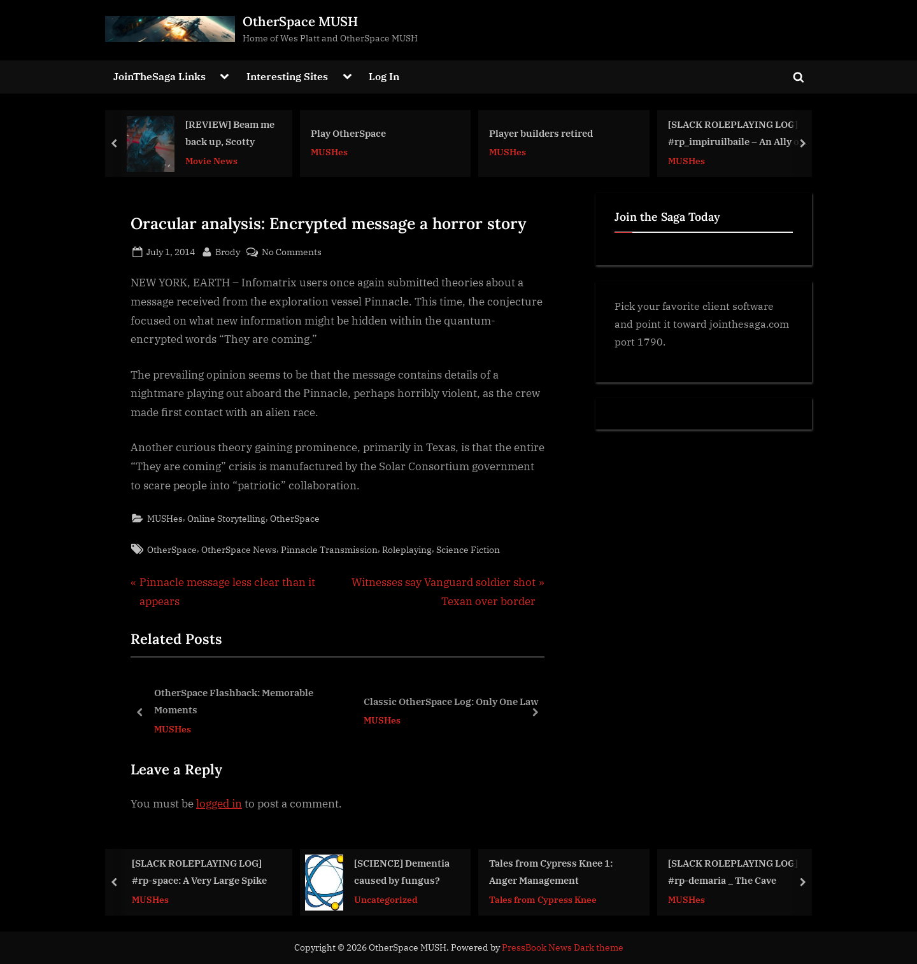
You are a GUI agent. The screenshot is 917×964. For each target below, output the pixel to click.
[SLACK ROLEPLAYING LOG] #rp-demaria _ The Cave (733, 871)
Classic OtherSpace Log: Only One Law (451, 701)
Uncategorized (386, 899)
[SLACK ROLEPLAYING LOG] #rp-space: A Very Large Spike (199, 871)
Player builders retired (541, 133)
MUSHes (329, 152)
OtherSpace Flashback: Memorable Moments (233, 701)
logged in (219, 804)
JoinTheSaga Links (159, 76)
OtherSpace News (238, 549)
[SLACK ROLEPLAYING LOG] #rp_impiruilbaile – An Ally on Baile (737, 134)
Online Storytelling (226, 518)
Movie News (211, 160)
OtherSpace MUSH (300, 21)
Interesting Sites (287, 76)
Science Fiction (468, 549)
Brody (227, 251)
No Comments (292, 252)
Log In (384, 76)
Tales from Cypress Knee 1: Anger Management (551, 871)
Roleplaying (407, 549)
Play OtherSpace (348, 133)
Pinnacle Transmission (329, 549)
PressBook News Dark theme (562, 947)
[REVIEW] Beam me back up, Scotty (229, 133)
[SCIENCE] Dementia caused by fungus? (402, 871)
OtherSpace (295, 518)
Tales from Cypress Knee (543, 899)
